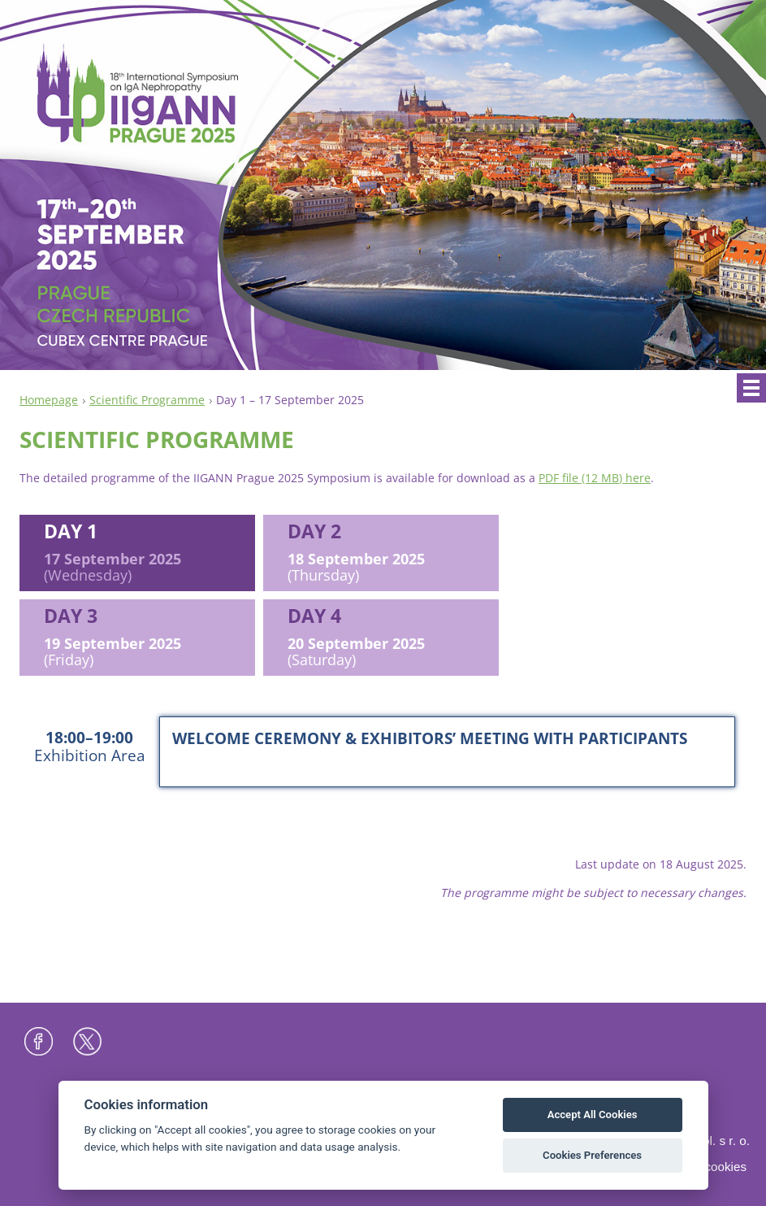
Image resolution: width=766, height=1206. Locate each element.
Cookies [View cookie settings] (725, 1166)
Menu (751, 388)
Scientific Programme (147, 399)
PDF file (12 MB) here (595, 477)
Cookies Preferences (592, 1155)
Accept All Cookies (592, 1114)
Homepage (48, 399)
